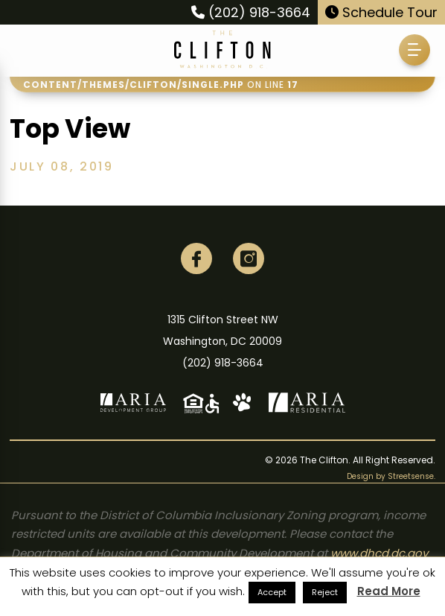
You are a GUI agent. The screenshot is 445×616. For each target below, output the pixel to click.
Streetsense (411, 476)
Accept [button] (271, 592)
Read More (388, 591)
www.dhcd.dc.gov (379, 553)
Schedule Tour (381, 12)
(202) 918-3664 (250, 12)
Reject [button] (325, 592)
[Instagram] (248, 258)
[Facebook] (196, 258)
